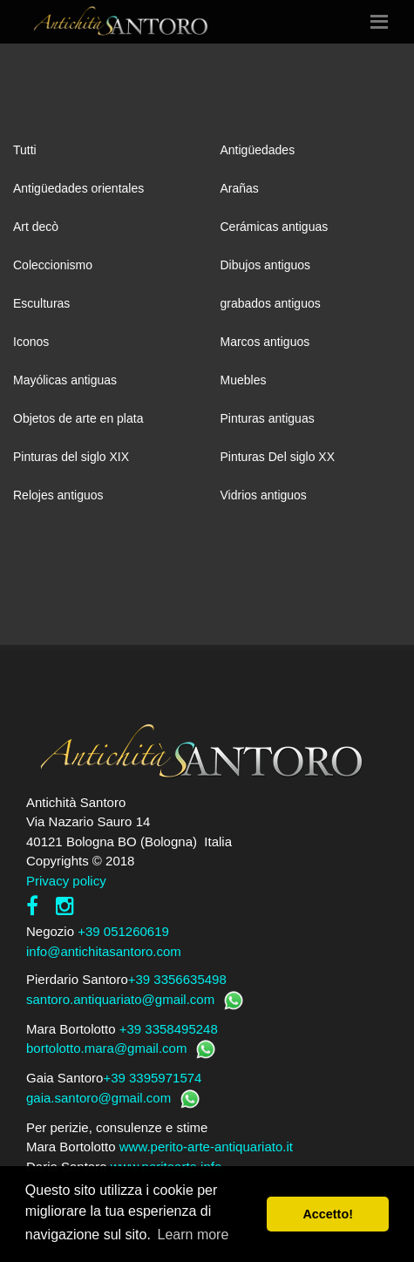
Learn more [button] (193, 1234)
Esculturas (41, 303)
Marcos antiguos (265, 342)
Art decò (35, 227)
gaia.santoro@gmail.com (98, 1097)
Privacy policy (66, 880)
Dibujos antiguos (266, 265)
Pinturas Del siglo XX (278, 457)
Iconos (31, 342)
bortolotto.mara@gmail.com (106, 1048)
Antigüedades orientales (78, 188)
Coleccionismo (52, 265)
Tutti (25, 150)
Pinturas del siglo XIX (71, 457)
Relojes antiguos (58, 495)
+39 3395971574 (152, 1077)
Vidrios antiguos (264, 495)
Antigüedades (258, 150)
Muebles (244, 380)
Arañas (240, 188)
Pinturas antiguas (268, 418)
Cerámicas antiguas (275, 227)
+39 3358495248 (168, 1028)
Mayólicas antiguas (65, 380)
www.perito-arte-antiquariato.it (206, 1146)
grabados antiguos (271, 303)
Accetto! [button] (327, 1214)
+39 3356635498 (177, 979)
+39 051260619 (123, 931)
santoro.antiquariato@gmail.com (120, 999)
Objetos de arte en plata (78, 418)
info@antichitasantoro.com (103, 951)
